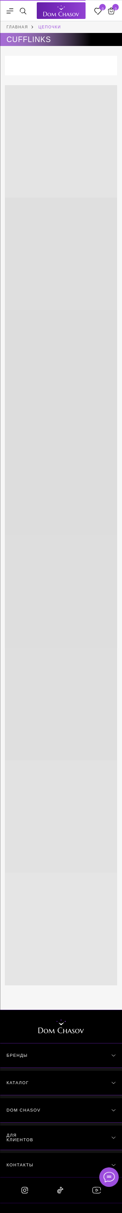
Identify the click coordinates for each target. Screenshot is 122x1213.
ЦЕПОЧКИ (49, 27)
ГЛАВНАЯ (17, 27)
